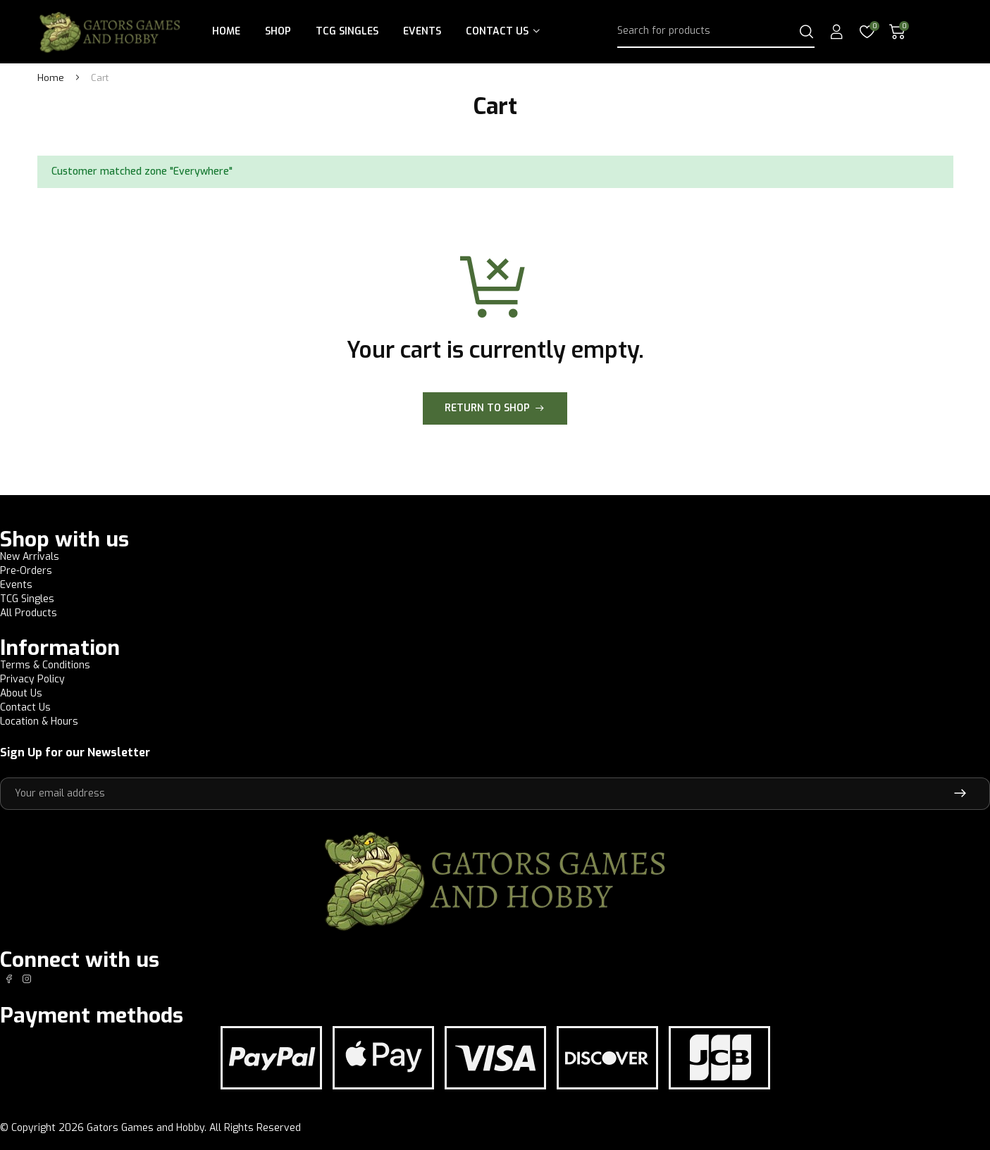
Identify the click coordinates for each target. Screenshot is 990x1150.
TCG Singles (347, 31)
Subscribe (959, 793)
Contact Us (497, 31)
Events (422, 31)
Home (226, 31)
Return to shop (487, 408)
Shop (278, 31)
